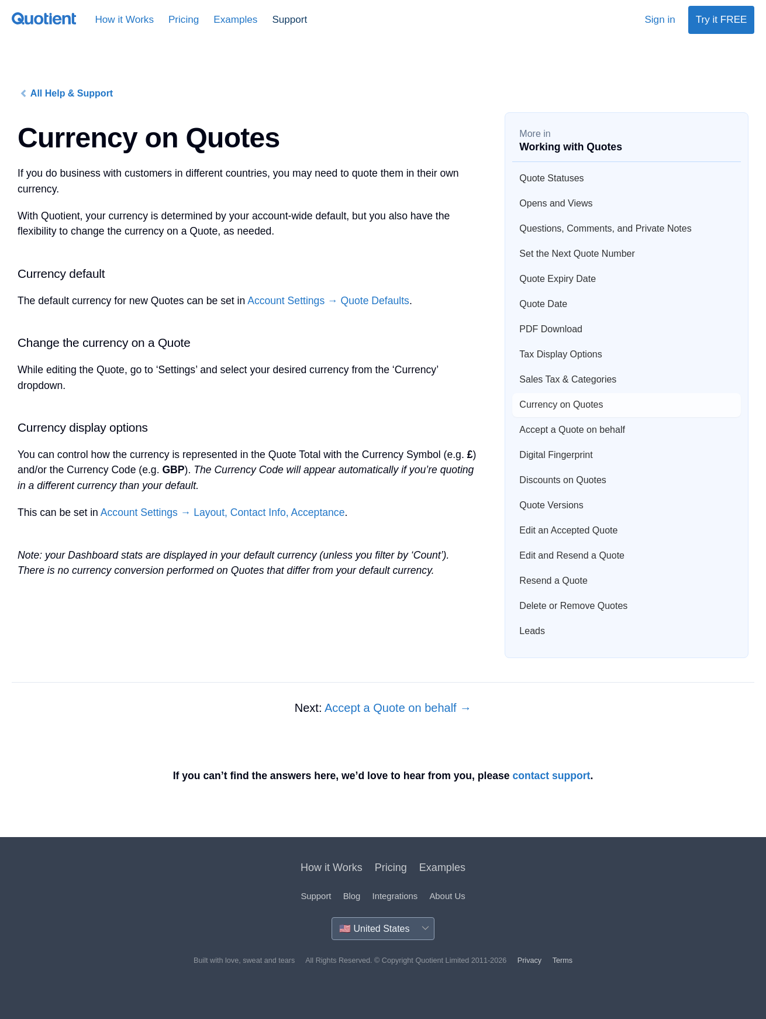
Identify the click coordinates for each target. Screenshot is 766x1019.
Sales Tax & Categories (567, 379)
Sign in (659, 19)
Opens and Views (555, 203)
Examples (235, 19)
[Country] (383, 928)
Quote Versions (551, 505)
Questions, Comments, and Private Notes (605, 228)
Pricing (183, 19)
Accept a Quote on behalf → (398, 707)
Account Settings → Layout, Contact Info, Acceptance (223, 512)
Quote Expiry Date (557, 279)
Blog (352, 896)
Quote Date (543, 304)
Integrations (395, 896)
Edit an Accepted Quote (568, 530)
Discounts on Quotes (562, 480)
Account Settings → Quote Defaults (328, 301)
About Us (447, 896)
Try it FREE (721, 19)
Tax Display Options (560, 354)
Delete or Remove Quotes (573, 606)
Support (289, 19)
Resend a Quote (553, 581)
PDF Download (550, 329)
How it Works (124, 19)
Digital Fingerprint (555, 455)
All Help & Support (66, 93)
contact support (551, 776)
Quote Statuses (551, 178)
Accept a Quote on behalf (572, 430)
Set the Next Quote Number (576, 254)
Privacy (529, 960)
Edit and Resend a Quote (571, 555)
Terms (562, 960)
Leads (532, 631)
